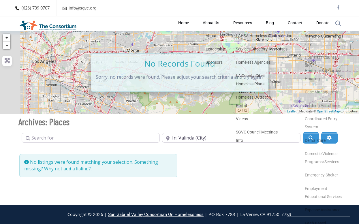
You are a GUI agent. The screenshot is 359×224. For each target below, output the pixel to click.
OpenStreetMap (328, 126)
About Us (219, 30)
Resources (246, 30)
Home (195, 30)
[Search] (311, 152)
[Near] (231, 152)
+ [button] (6, 52)
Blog (270, 30)
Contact (290, 30)
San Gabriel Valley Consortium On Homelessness (156, 214)
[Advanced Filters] (329, 152)
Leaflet (292, 126)
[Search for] (91, 152)
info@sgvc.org (82, 8)
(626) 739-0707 (35, 8)
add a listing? (77, 183)
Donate (314, 30)
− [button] (6, 59)
